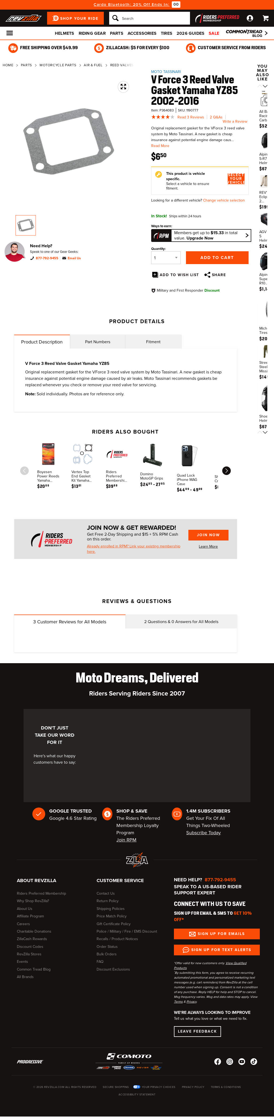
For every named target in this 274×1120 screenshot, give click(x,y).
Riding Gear (92, 33)
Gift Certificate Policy (114, 924)
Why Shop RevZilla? (33, 901)
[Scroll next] (265, 86)
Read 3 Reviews (190, 117)
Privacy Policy (193, 1087)
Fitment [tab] (153, 342)
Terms (178, 1001)
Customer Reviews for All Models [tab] (69, 621)
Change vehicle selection (224, 200)
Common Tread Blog (34, 969)
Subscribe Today (203, 832)
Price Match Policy (112, 916)
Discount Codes (30, 946)
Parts (116, 33)
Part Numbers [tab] (97, 342)
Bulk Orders (107, 954)
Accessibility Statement (137, 1094)
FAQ (100, 961)
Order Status (107, 946)
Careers (23, 924)
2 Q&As (216, 117)
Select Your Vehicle (236, 178)
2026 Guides (190, 33)
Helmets (64, 33)
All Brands (25, 977)
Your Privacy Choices (159, 1087)
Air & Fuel (93, 65)
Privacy (191, 1001)
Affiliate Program (30, 916)
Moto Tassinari (166, 72)
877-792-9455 (47, 258)
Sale (214, 33)
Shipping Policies (111, 909)
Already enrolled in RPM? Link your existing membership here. (133, 549)
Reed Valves (122, 65)
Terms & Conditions (226, 1087)
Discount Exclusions (113, 969)
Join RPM (126, 839)
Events (22, 961)
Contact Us (106, 893)
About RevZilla (36, 880)
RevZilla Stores (29, 954)
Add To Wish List (179, 275)
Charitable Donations (34, 931)
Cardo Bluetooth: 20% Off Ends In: (132, 4)
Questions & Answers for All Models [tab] (181, 622)
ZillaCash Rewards (32, 939)
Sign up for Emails (221, 934)
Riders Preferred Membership (41, 893)
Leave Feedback (197, 1031)
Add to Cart (217, 257)
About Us (24, 909)
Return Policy (108, 901)
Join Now (208, 535)
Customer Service (120, 880)
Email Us (74, 258)
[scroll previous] (24, 470)
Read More (160, 146)
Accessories (142, 33)
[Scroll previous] (259, 86)
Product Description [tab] (42, 341)
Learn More (208, 546)
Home (8, 65)
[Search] (149, 18)
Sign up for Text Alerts (221, 950)
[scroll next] (226, 470)
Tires (166, 33)
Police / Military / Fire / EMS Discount (127, 931)
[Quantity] (166, 257)
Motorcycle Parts (58, 65)
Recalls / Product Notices (117, 939)
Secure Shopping (116, 1087)
